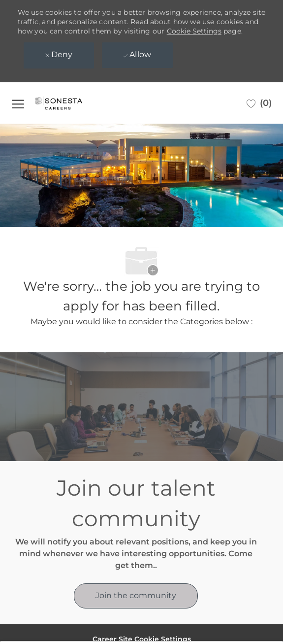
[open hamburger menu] (18, 103)
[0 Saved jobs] (259, 103)
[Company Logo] (68, 103)
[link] (136, 595)
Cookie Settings (194, 31)
